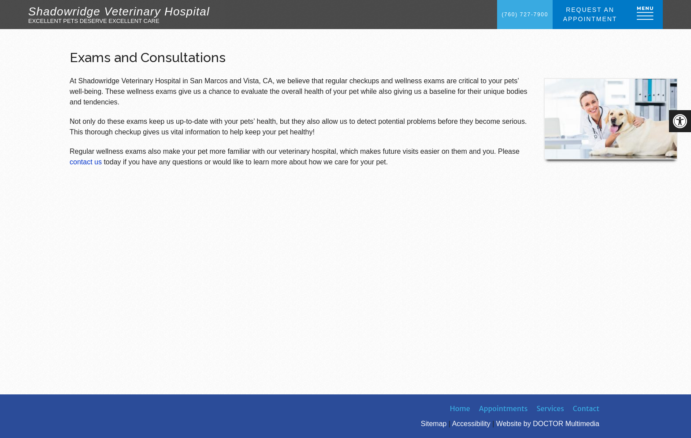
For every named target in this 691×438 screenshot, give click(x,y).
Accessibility (471, 423)
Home (460, 408)
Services (550, 408)
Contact (586, 408)
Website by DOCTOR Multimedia (547, 423)
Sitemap (434, 423)
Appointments (503, 408)
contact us (86, 162)
